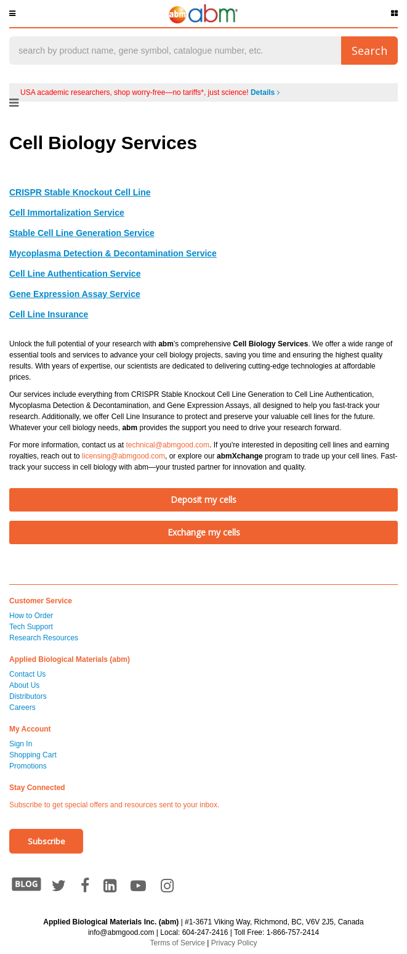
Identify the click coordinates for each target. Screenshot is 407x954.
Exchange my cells (203, 532)
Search (369, 50)
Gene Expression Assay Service (74, 294)
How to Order (31, 615)
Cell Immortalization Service (66, 213)
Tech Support (31, 626)
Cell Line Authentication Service (74, 274)
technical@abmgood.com (167, 445)
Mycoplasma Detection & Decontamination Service (113, 253)
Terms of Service (177, 943)
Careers (22, 707)
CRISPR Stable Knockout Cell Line (79, 192)
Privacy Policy (234, 943)
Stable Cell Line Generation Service (82, 233)
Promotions (28, 766)
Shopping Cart (33, 755)
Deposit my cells (203, 499)
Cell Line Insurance (48, 314)
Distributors (28, 696)
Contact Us (27, 674)
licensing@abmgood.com (123, 456)
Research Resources (43, 638)
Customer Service (40, 601)
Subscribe (46, 841)
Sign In (20, 744)
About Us (24, 685)
